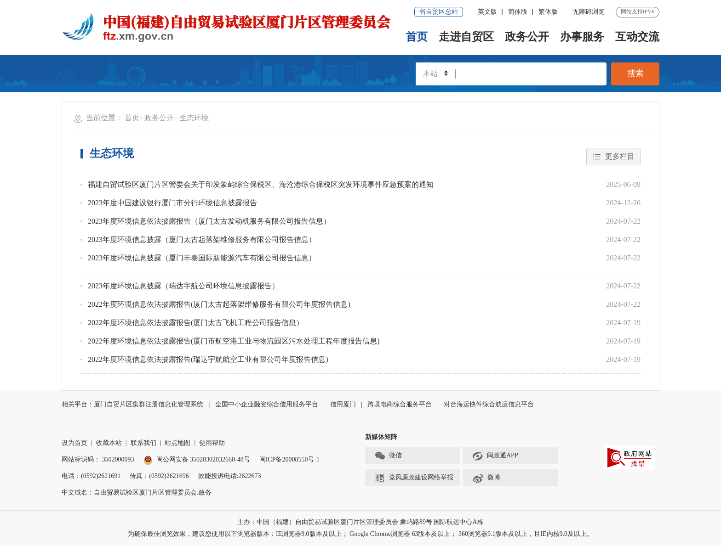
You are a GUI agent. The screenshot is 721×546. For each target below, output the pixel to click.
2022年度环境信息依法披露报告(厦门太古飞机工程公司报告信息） (195, 323)
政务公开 (527, 37)
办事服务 (582, 37)
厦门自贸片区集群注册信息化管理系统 (148, 404)
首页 (417, 37)
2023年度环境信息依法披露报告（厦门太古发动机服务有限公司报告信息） (209, 221)
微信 (388, 456)
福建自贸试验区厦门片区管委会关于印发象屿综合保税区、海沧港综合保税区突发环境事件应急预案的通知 (261, 185)
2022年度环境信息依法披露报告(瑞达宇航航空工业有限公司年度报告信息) (208, 360)
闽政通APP (495, 456)
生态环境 (194, 118)
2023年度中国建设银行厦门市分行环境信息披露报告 (172, 203)
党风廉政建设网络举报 (413, 478)
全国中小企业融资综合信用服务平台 (266, 404)
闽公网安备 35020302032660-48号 (196, 459)
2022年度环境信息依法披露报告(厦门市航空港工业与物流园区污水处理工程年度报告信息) (234, 341)
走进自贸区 (466, 37)
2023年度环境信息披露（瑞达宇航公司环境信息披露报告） (183, 286)
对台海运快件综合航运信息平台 (489, 404)
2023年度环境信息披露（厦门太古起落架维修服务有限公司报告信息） (202, 240)
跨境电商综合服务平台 (399, 404)
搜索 (635, 74)
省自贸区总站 (438, 11)
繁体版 (548, 11)
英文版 (487, 11)
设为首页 (74, 443)
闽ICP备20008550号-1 (289, 459)
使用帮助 (212, 443)
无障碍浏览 (588, 11)
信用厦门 (343, 404)
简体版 (517, 11)
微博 (486, 478)
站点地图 (177, 443)
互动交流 (637, 37)
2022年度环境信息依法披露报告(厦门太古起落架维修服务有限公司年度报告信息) (219, 305)
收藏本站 (109, 443)
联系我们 (143, 443)
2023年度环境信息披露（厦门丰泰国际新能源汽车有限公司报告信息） (202, 258)
